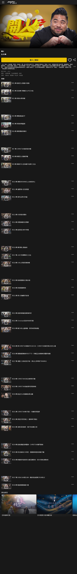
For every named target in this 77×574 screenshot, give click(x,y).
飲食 (20, 73)
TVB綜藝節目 (14, 73)
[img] (11, 2)
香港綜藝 (7, 73)
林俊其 (21, 75)
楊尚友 (7, 75)
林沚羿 (16, 75)
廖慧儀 (12, 75)
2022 (9, 71)
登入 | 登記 (34, 60)
